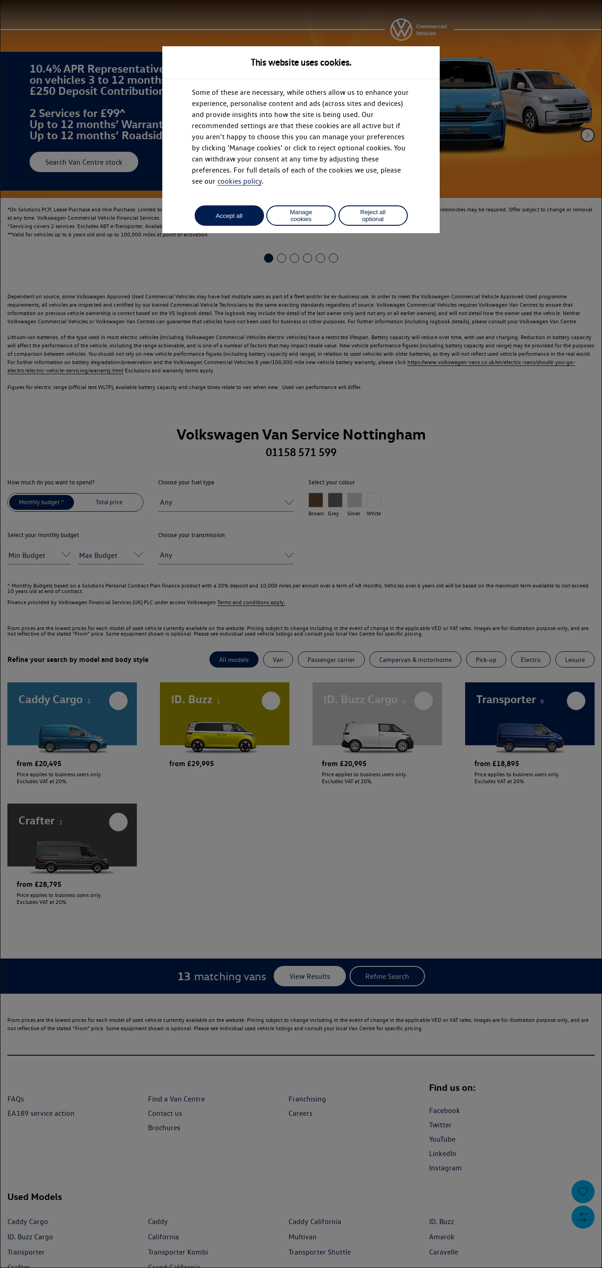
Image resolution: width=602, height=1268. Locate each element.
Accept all (229, 215)
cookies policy (239, 181)
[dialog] (301, 634)
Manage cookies (301, 216)
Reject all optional (373, 216)
